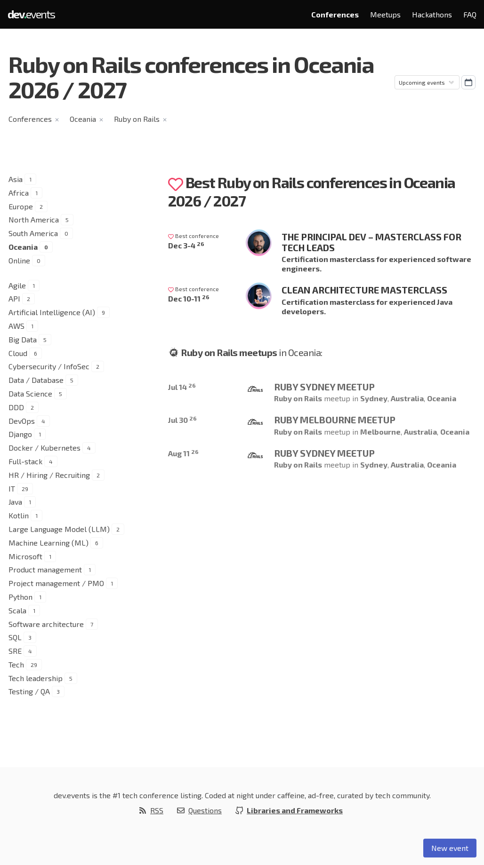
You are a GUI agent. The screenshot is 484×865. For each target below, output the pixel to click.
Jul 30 (182, 419)
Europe (20, 206)
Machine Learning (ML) (48, 542)
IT (11, 488)
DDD (16, 407)
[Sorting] (427, 82)
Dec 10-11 (189, 298)
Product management (45, 569)
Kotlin (18, 515)
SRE (15, 650)
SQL (15, 637)
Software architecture (46, 623)
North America (33, 219)
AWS (16, 325)
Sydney (373, 398)
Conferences (335, 14)
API (14, 298)
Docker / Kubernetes (44, 447)
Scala (17, 610)
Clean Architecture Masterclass (364, 289)
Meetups (385, 14)
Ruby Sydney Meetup (324, 386)
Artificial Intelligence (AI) (51, 312)
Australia (407, 398)
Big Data (22, 339)
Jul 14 (182, 386)
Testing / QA (29, 691)
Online (19, 260)
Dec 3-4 (186, 245)
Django (20, 433)
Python (20, 596)
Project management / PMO (56, 583)
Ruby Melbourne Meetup (334, 419)
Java (15, 501)
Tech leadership (35, 678)
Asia (15, 179)
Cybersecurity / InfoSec (48, 366)
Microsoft (25, 556)
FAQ (469, 14)
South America (33, 233)
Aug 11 (183, 453)
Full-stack (25, 461)
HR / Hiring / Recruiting (49, 474)
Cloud (17, 353)
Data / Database (36, 379)
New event (449, 847)
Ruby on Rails (137, 118)
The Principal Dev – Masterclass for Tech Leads (371, 242)
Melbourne (380, 431)
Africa (18, 192)
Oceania (83, 118)
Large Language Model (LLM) (59, 528)
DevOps (21, 420)
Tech (16, 664)
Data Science (30, 393)
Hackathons (432, 14)
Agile (17, 285)
